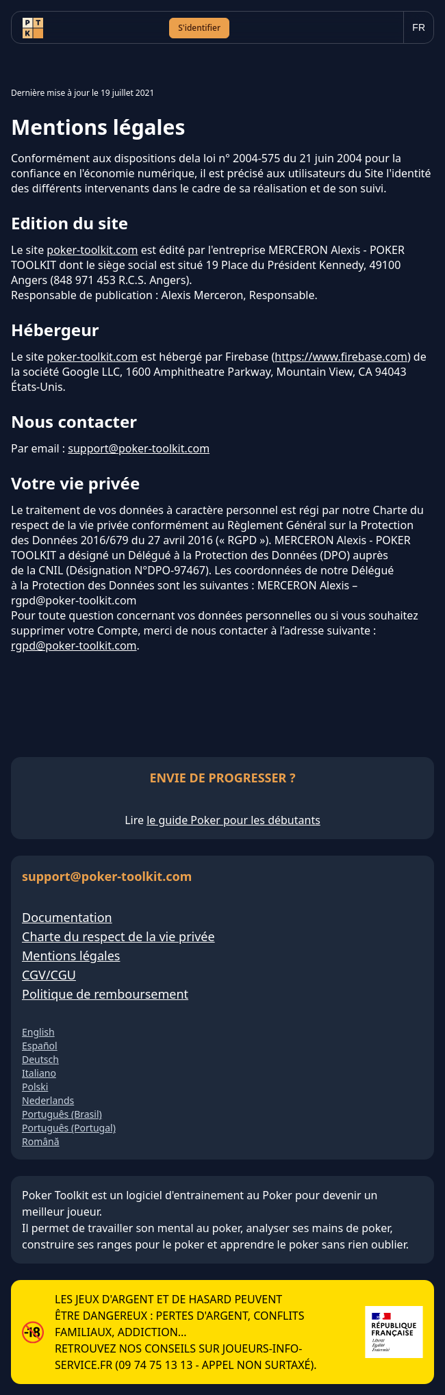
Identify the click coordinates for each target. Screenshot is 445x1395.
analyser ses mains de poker (318, 1228)
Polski (35, 1086)
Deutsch (40, 1059)
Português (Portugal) (69, 1127)
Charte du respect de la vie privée (118, 936)
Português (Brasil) (62, 1114)
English (38, 1031)
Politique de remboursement (105, 994)
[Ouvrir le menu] (379, 28)
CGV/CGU (49, 975)
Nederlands (48, 1100)
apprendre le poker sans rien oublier (312, 1244)
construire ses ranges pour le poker (113, 1244)
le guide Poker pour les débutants (233, 820)
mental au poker (198, 1228)
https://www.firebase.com (341, 356)
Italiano (39, 1072)
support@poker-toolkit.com (138, 448)
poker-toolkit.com (92, 249)
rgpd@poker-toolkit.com (74, 645)
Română (41, 1141)
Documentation (67, 917)
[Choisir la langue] (418, 27)
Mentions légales (71, 955)
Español (40, 1045)
